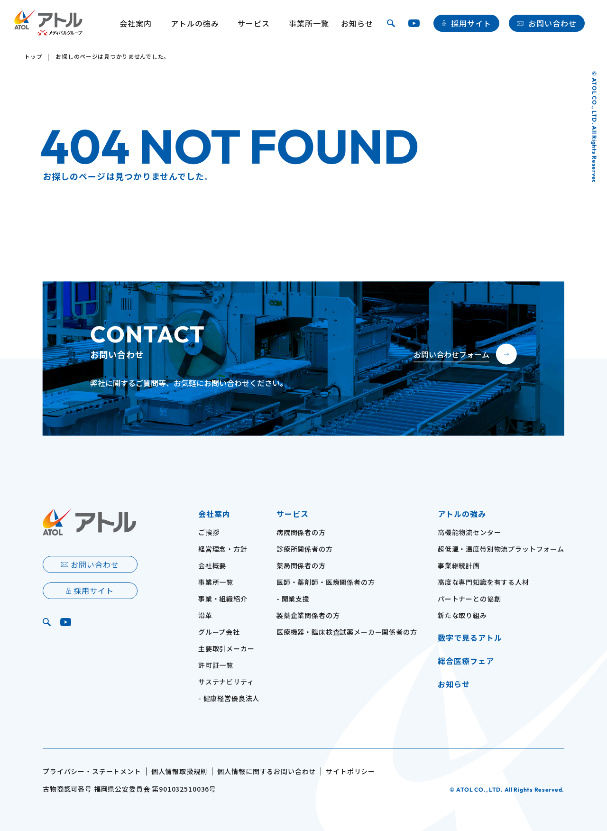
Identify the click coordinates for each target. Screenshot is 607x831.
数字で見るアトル (470, 637)
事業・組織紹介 (223, 598)
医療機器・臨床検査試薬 (346, 632)
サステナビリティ (226, 681)
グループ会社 (219, 632)
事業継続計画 (459, 565)
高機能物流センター (469, 532)
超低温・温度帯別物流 (501, 549)
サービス (292, 513)
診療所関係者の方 (304, 549)
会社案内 (214, 513)
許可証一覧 (215, 665)
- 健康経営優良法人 (228, 698)
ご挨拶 (209, 532)
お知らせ (357, 23)
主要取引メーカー (226, 648)
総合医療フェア (466, 660)
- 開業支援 (293, 598)
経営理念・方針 (223, 549)
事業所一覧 (309, 23)
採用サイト (471, 23)
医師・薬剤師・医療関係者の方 (325, 582)
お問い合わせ (552, 23)
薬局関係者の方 (301, 565)
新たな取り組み (462, 615)
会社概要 (212, 565)
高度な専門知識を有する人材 (483, 582)
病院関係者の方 (301, 532)
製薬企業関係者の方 (308, 615)
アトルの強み (195, 23)
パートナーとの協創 (469, 598)
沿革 (205, 615)
